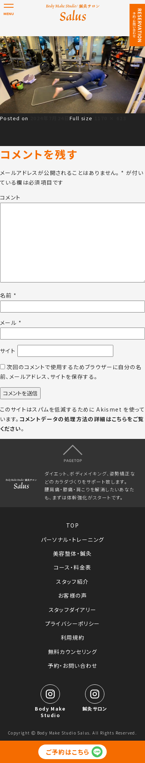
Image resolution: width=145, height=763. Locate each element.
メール (11, 322)
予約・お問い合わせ (72, 665)
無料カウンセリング (72, 651)
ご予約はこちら (68, 751)
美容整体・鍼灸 (72, 553)
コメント (10, 197)
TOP (72, 525)
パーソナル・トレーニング (72, 539)
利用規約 (73, 637)
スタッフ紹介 (72, 581)
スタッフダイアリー (73, 609)
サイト (7, 351)
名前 (8, 295)
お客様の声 (72, 595)
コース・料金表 (73, 567)
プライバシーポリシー (72, 623)
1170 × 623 (110, 118)
